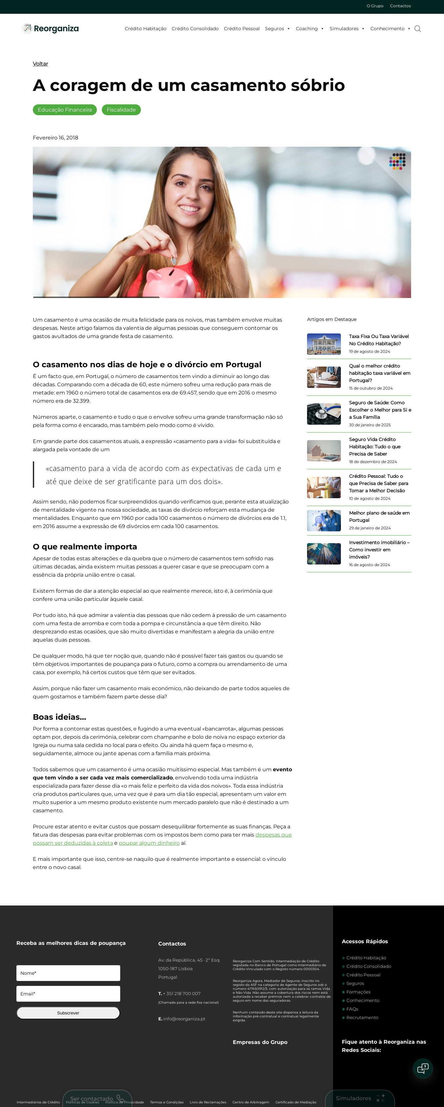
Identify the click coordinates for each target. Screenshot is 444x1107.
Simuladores (347, 29)
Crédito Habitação (145, 29)
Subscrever (68, 1013)
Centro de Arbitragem (251, 1073)
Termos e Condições (167, 1073)
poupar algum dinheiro (149, 843)
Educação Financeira (65, 110)
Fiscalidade (121, 110)
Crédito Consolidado (195, 29)
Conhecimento (390, 29)
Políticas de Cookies (82, 1073)
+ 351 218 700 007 (182, 993)
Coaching (310, 29)
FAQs (352, 1008)
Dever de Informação (34, 1081)
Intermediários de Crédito (38, 1073)
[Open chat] (423, 1068)
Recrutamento (362, 1017)
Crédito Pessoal (242, 29)
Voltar (40, 64)
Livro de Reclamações (208, 1073)
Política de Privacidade (124, 1073)
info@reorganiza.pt (184, 1018)
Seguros (278, 29)
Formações (358, 991)
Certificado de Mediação (296, 1073)
